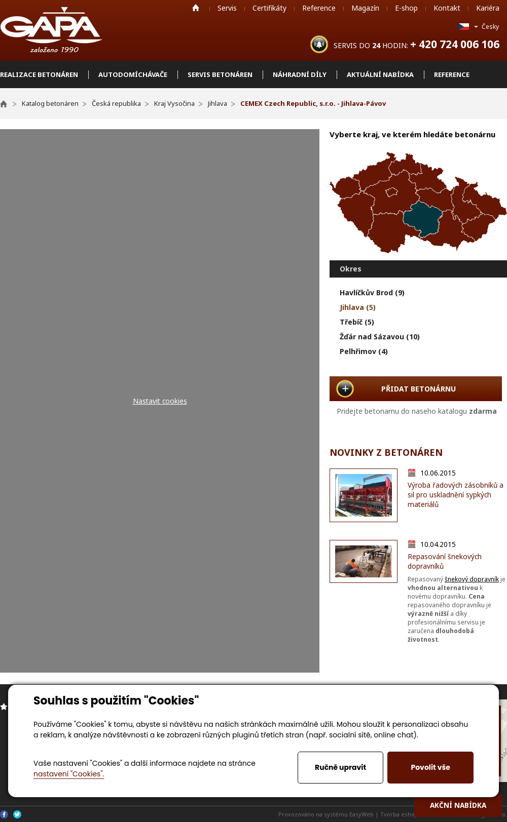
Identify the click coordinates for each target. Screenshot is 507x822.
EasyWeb (361, 814)
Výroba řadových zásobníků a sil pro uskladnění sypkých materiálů (455, 494)
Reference (319, 8)
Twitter (17, 814)
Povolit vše (430, 767)
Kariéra (487, 8)
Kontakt (446, 8)
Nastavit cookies (160, 401)
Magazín (365, 8)
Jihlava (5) (358, 307)
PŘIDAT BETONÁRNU (418, 389)
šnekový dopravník (472, 579)
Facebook (4, 814)
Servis (227, 8)
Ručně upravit (340, 767)
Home (195, 7)
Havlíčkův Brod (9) (372, 292)
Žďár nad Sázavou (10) (380, 336)
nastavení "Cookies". (68, 774)
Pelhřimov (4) (364, 351)
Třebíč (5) (357, 322)
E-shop (406, 8)
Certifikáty (269, 8)
